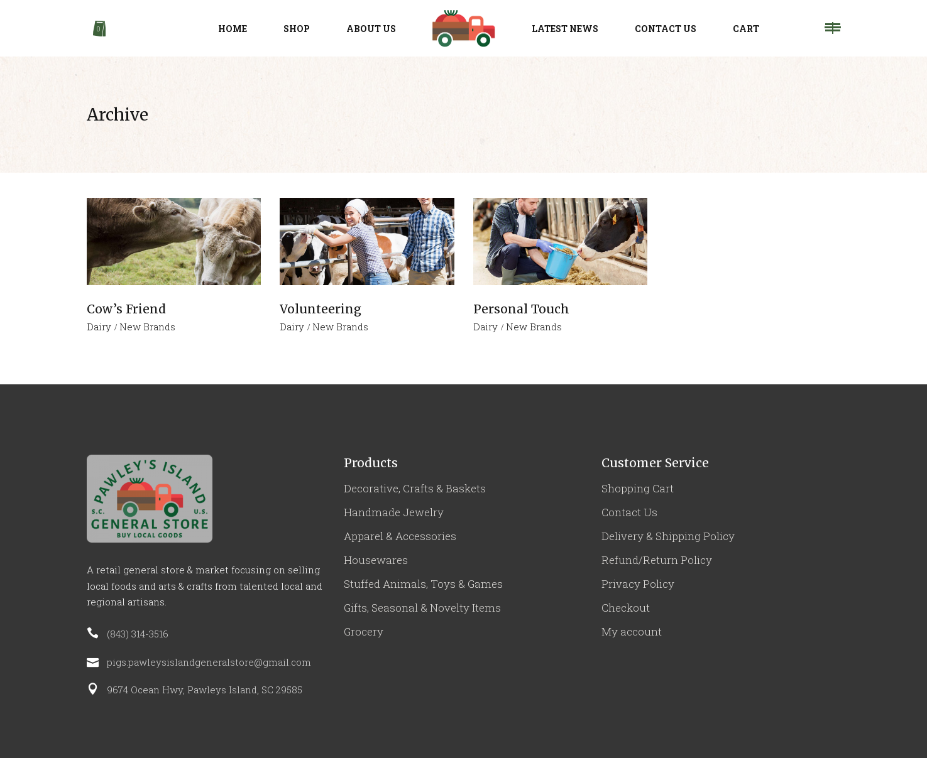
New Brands (147, 326)
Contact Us (629, 512)
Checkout (625, 607)
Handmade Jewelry (394, 512)
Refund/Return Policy (656, 560)
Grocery (363, 631)
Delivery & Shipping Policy (668, 536)
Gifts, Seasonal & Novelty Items (422, 607)
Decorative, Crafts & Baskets (415, 488)
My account (631, 631)
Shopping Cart (637, 488)
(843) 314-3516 (137, 633)
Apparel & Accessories (400, 536)
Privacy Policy (637, 584)
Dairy (99, 326)
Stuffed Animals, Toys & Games (423, 584)
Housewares (376, 560)
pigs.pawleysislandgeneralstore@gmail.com (209, 662)
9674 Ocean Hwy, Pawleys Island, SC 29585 (204, 689)
